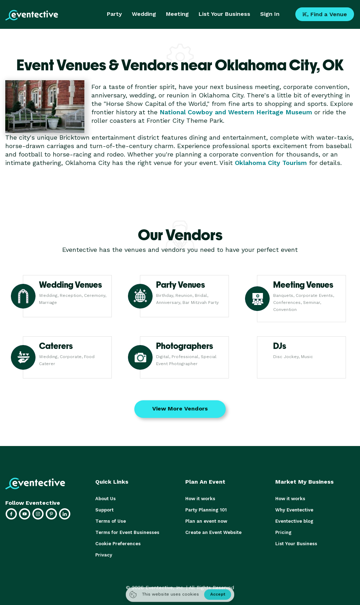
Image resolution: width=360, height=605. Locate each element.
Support (104, 509)
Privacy (103, 555)
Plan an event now (206, 521)
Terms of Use (110, 521)
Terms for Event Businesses (127, 532)
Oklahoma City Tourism (271, 162)
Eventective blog (294, 521)
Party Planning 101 (206, 509)
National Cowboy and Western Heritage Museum (236, 112)
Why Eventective (294, 509)
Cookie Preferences (118, 543)
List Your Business (224, 14)
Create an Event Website (213, 532)
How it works (200, 498)
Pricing (283, 532)
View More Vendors (180, 408)
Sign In (269, 14)
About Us (105, 498)
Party (114, 14)
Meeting (177, 14)
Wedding (144, 14)
